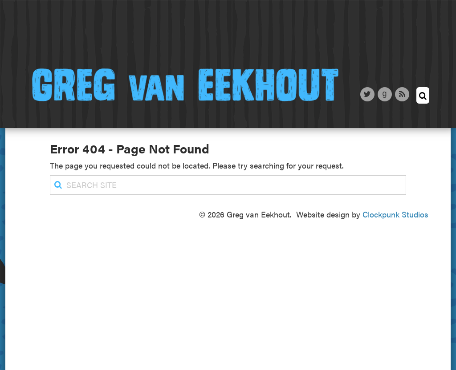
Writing (171, 36)
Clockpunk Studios (395, 214)
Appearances (325, 36)
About (114, 39)
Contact (398, 42)
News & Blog (240, 37)
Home (59, 36)
